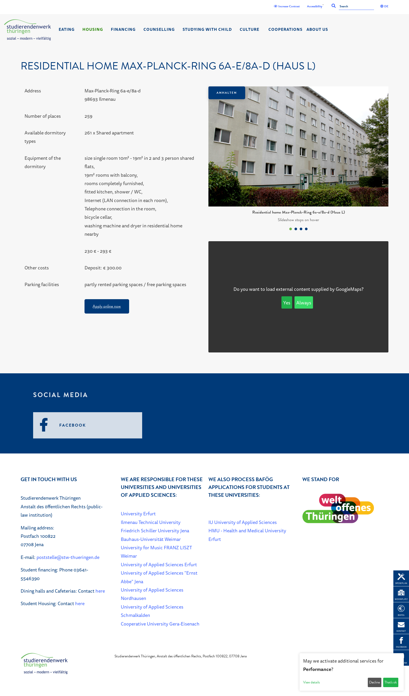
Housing (92, 29)
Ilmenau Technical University (151, 522)
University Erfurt (138, 513)
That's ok (390, 682)
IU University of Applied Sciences (242, 522)
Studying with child (207, 29)
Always (303, 302)
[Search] (356, 6)
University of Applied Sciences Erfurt (159, 564)
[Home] (27, 30)
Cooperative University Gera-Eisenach (160, 623)
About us (317, 29)
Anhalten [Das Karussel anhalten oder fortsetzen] (226, 92)
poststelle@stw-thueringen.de (68, 557)
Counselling (159, 29)
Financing (123, 29)
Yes (286, 302)
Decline (374, 682)
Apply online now (107, 306)
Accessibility (314, 6)
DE (384, 6)
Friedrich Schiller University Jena (155, 530)
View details (311, 682)
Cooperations (285, 29)
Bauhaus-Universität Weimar (151, 539)
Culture (249, 29)
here (100, 590)
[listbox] (298, 159)
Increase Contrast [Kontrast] (287, 6)
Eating (67, 29)
